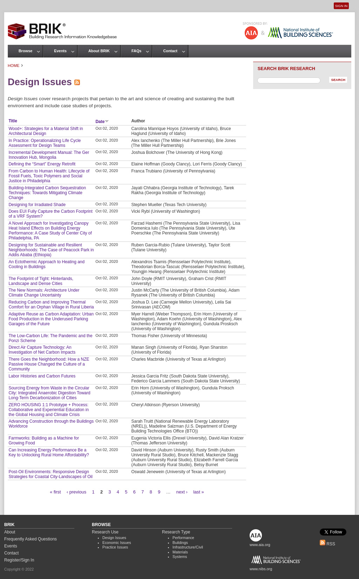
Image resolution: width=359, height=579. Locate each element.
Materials (180, 552)
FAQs (136, 51)
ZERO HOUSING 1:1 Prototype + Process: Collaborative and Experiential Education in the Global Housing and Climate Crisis (48, 409)
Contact (170, 51)
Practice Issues (115, 547)
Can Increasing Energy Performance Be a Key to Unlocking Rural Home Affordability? (48, 452)
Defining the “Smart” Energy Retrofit (41, 164)
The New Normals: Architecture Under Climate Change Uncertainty (43, 293)
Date (102, 121)
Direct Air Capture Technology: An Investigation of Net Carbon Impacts (41, 350)
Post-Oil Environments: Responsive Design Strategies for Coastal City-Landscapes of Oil (50, 474)
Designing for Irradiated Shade (37, 204)
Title (12, 120)
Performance (183, 538)
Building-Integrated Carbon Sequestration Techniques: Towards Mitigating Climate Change (47, 192)
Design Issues (114, 538)
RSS (327, 543)
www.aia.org (260, 545)
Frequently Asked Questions (30, 539)
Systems (179, 556)
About (9, 532)
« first (55, 492)
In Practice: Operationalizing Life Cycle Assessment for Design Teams (44, 143)
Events (60, 51)
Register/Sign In (19, 560)
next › (182, 492)
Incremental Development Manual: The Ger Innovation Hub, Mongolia (48, 155)
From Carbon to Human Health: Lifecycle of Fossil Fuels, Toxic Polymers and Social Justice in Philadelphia (48, 176)
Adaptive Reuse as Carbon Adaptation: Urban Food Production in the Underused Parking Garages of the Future (51, 319)
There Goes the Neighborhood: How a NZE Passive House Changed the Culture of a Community (48, 364)
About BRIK (99, 51)
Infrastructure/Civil (187, 547)
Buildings (180, 542)
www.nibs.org (261, 569)
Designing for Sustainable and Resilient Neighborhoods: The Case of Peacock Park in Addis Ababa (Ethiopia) (51, 250)
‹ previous (76, 492)
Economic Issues (116, 542)
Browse (25, 51)
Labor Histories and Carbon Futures (41, 376)
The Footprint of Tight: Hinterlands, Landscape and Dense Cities (40, 281)
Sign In (341, 6)
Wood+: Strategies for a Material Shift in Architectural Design (45, 131)
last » (198, 492)
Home (14, 65)
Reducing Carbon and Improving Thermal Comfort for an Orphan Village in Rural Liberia (51, 304)
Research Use (105, 532)
